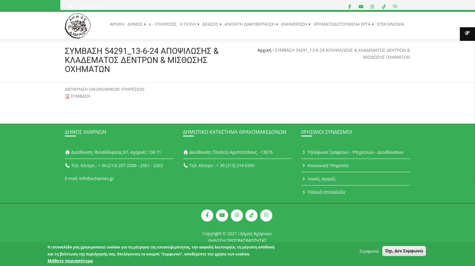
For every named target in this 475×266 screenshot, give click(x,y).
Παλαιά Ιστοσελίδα (323, 192)
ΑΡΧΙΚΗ (117, 24)
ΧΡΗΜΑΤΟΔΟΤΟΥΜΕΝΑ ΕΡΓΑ (343, 24)
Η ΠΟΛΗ (188, 24)
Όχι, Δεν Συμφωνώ (404, 251)
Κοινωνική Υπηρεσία (324, 165)
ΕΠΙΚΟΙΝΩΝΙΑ (390, 24)
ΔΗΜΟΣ (136, 24)
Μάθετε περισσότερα (70, 261)
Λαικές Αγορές (318, 179)
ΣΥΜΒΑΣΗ (81, 96)
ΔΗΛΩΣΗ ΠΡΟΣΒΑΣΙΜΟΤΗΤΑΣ (237, 240)
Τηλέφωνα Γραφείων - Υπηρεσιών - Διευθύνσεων (352, 152)
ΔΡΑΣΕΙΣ (211, 24)
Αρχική (264, 50)
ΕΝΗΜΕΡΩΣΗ (294, 24)
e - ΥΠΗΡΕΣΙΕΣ (163, 24)
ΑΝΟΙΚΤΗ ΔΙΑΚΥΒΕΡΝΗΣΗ (250, 24)
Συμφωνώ (369, 252)
